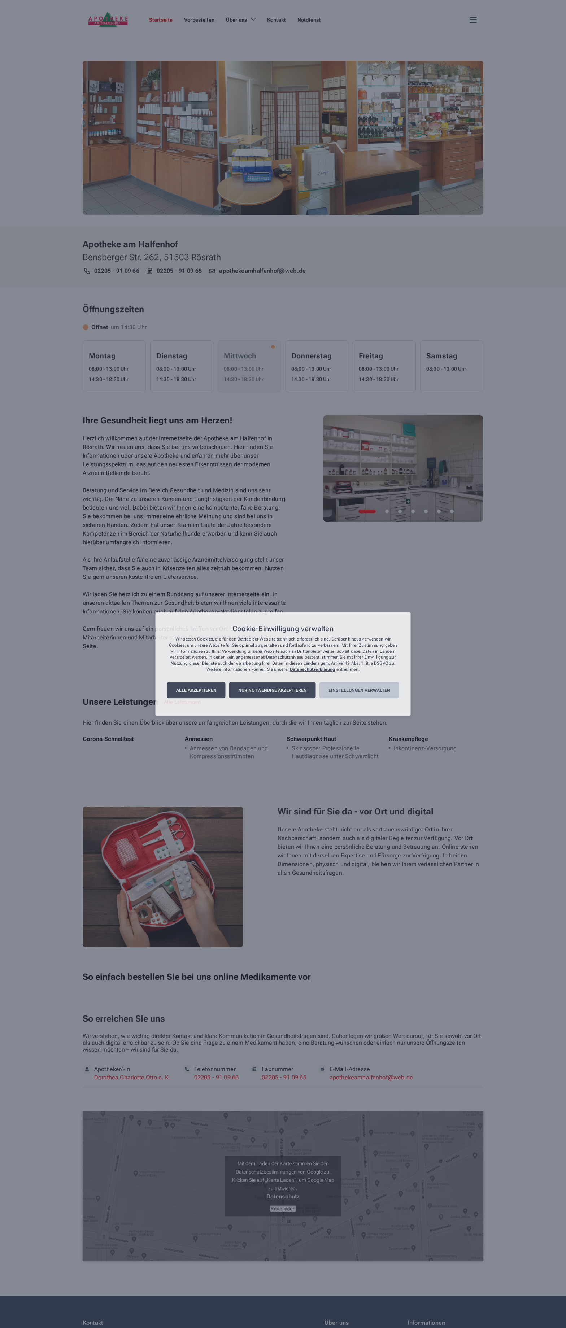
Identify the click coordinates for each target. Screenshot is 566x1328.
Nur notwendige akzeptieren (272, 690)
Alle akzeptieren (196, 690)
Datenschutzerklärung (312, 669)
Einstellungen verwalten (359, 690)
